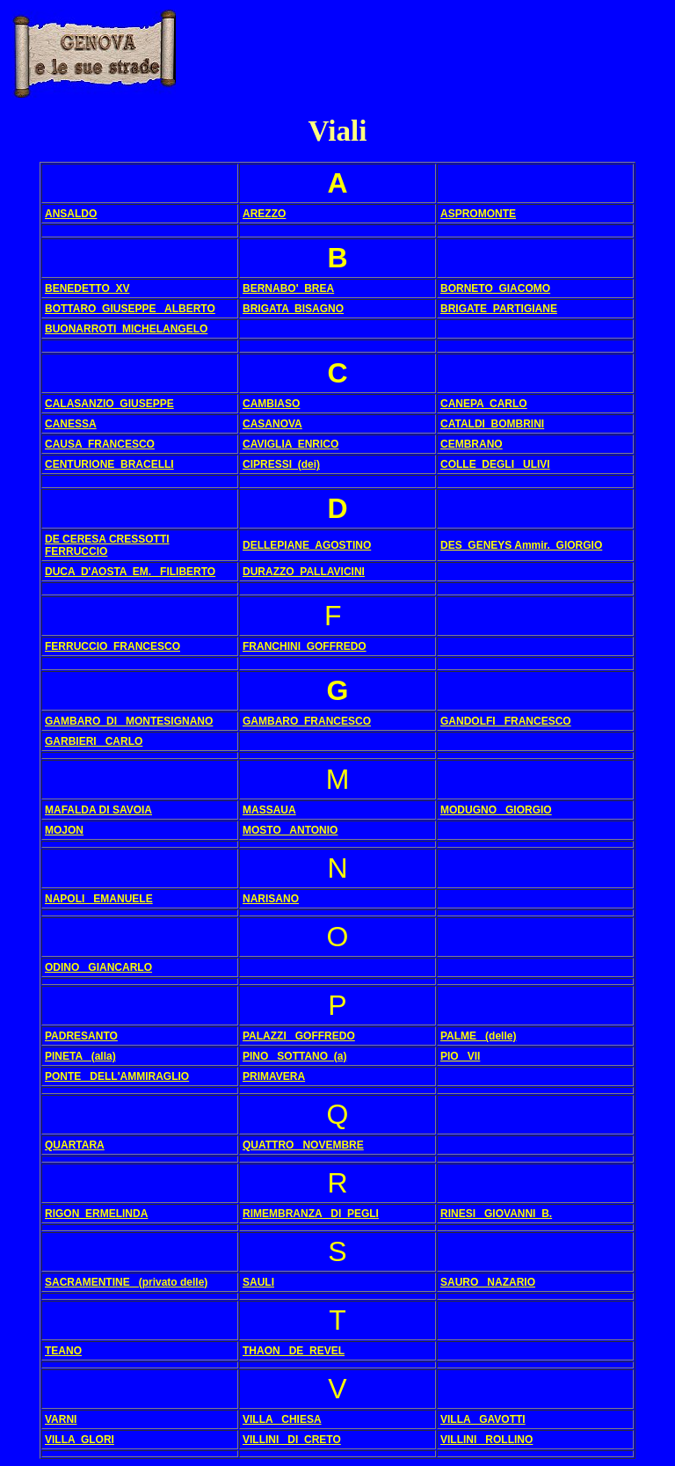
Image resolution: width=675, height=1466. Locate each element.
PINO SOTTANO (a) (294, 1056)
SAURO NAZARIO (487, 1282)
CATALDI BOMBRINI (492, 424)
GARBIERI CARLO (93, 741)
